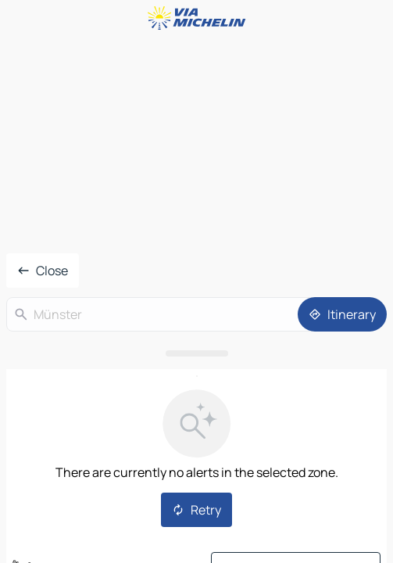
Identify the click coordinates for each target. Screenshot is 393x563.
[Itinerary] (342, 314)
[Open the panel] (196, 353)
